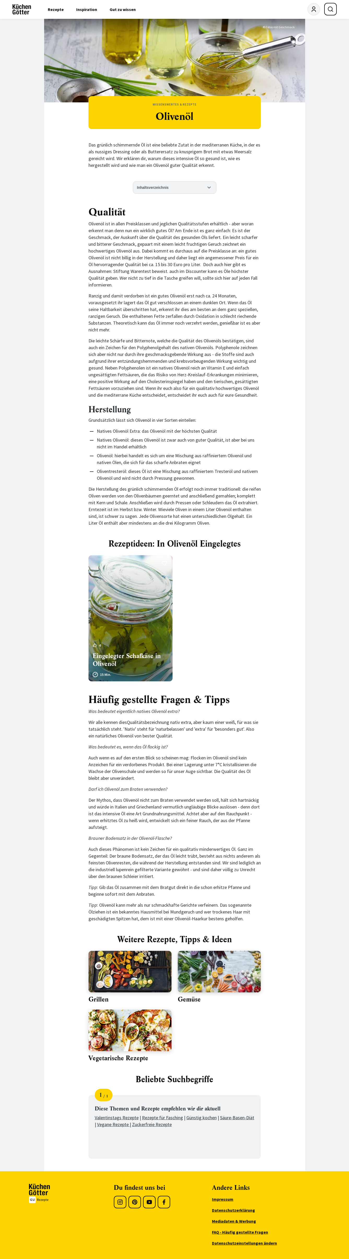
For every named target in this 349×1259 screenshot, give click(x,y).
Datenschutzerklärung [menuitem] (233, 1210)
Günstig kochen (201, 1118)
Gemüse (189, 999)
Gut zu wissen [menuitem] (123, 9)
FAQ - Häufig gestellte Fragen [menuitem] (240, 1232)
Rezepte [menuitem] (56, 9)
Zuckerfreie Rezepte (152, 1124)
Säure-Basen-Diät (237, 1118)
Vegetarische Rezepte (118, 1058)
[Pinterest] (134, 1202)
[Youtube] (149, 1202)
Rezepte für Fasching (162, 1118)
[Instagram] (120, 1202)
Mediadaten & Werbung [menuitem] (234, 1221)
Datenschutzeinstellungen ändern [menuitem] (244, 1243)
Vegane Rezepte (113, 1124)
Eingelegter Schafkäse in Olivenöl (127, 660)
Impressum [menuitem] (222, 1199)
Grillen (98, 999)
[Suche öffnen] (330, 9)
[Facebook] (164, 1202)
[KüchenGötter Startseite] (21, 9)
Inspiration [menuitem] (86, 9)
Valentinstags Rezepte (117, 1118)
